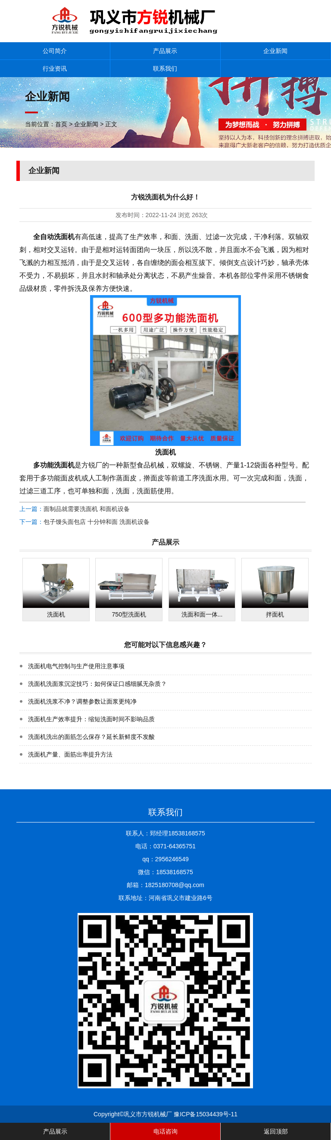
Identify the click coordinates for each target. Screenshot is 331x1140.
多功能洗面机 (54, 465)
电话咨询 (165, 1131)
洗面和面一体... (202, 614)
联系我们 (165, 68)
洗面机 (56, 614)
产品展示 (165, 50)
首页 (61, 124)
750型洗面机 (129, 614)
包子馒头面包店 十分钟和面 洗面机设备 (97, 521)
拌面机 (275, 614)
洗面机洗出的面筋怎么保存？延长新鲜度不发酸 (91, 736)
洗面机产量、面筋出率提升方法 (70, 754)
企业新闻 (275, 50)
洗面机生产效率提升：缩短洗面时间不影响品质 (91, 719)
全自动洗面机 (54, 236)
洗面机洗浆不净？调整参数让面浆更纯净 (82, 701)
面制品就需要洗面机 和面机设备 (87, 508)
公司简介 (55, 50)
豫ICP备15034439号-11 (205, 1114)
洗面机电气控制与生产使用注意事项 (76, 666)
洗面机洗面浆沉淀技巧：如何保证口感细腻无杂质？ (97, 683)
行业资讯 (55, 68)
